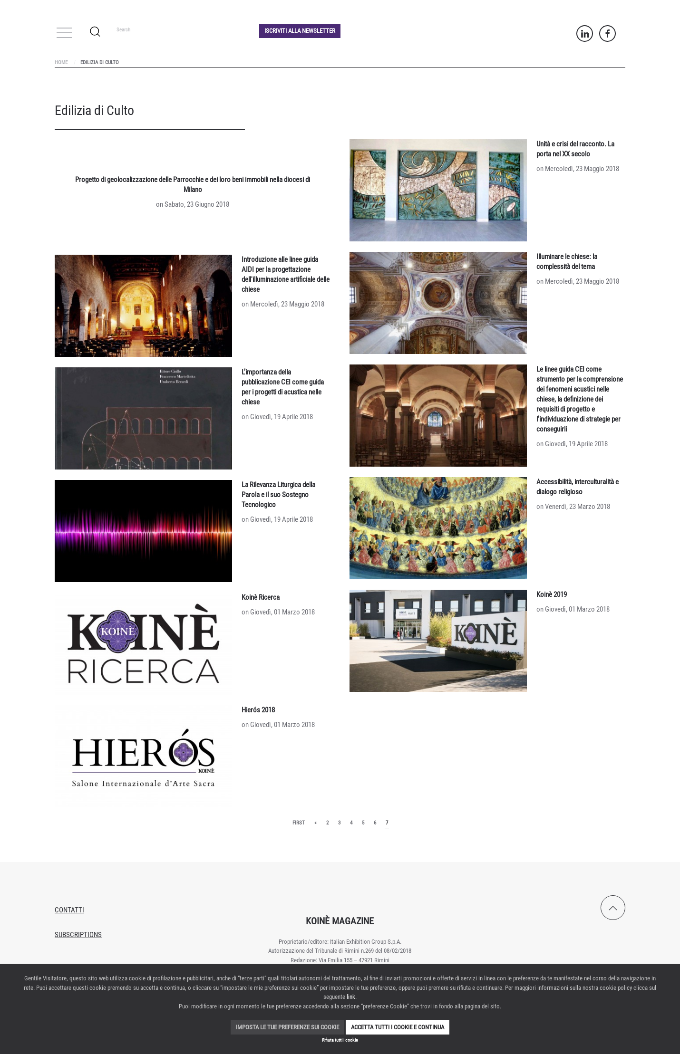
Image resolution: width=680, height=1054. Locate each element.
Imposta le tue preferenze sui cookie (287, 1027)
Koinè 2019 (551, 594)
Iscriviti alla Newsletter (299, 30)
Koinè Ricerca (261, 597)
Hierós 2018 (258, 710)
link (351, 996)
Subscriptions (78, 934)
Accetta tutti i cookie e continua (397, 1027)
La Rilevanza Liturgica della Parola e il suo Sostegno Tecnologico (278, 494)
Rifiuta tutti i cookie (340, 1040)
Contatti (69, 910)
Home (61, 62)
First (298, 823)
